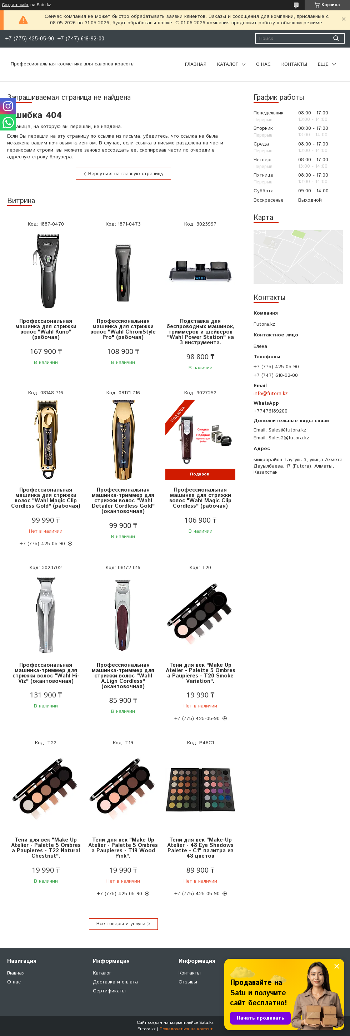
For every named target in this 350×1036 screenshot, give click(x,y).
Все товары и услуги (120, 923)
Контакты (294, 64)
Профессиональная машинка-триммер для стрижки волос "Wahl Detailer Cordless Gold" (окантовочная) (123, 500)
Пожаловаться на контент (186, 1029)
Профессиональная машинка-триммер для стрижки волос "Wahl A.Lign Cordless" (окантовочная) (123, 675)
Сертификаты (109, 991)
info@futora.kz (271, 393)
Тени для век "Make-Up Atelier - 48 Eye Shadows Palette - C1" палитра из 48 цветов (200, 848)
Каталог (227, 64)
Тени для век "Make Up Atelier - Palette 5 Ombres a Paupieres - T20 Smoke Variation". (200, 673)
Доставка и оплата (115, 982)
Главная (195, 64)
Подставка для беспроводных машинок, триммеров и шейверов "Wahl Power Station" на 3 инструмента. (200, 332)
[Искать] (336, 38)
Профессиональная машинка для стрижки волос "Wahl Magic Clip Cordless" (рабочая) (200, 498)
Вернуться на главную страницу (126, 173)
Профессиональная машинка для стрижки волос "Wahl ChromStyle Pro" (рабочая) (123, 329)
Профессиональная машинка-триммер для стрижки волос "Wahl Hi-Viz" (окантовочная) (45, 673)
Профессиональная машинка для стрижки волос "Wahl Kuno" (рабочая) (45, 329)
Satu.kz (206, 1023)
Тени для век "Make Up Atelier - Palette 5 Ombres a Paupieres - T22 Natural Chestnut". (46, 848)
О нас (263, 64)
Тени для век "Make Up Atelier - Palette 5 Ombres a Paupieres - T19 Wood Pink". (123, 848)
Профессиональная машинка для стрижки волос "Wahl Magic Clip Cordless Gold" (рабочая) (45, 498)
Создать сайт (15, 5)
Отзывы (188, 982)
